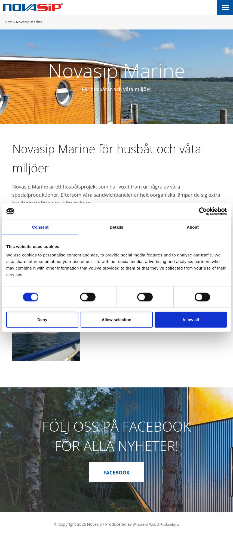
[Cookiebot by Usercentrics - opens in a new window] (203, 211)
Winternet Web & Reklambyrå (156, 522)
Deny (42, 319)
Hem (9, 22)
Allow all (190, 319)
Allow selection (116, 319)
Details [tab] (116, 227)
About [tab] (193, 227)
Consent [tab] (40, 227)
